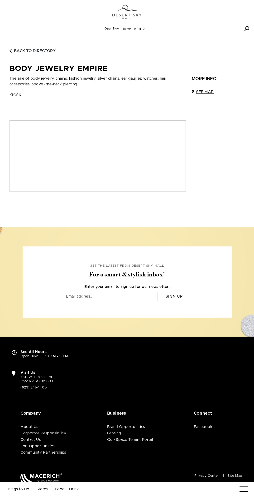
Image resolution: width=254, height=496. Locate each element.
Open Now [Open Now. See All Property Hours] (29, 356)
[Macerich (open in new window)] (41, 477)
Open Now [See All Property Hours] (112, 28)
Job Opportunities (37, 446)
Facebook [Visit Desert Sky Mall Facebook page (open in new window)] (203, 427)
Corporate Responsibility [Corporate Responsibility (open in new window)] (43, 433)
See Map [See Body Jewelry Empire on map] (205, 92)
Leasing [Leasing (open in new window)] (114, 433)
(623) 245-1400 (33, 387)
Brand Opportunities (126, 427)
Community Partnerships (43, 452)
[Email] (110, 296)
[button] (246, 28)
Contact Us (30, 440)
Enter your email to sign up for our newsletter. (127, 287)
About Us (29, 427)
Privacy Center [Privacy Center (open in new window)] (206, 475)
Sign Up (174, 296)
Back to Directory (33, 51)
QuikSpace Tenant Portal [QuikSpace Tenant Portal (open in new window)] (130, 440)
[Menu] (243, 489)
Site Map (235, 475)
